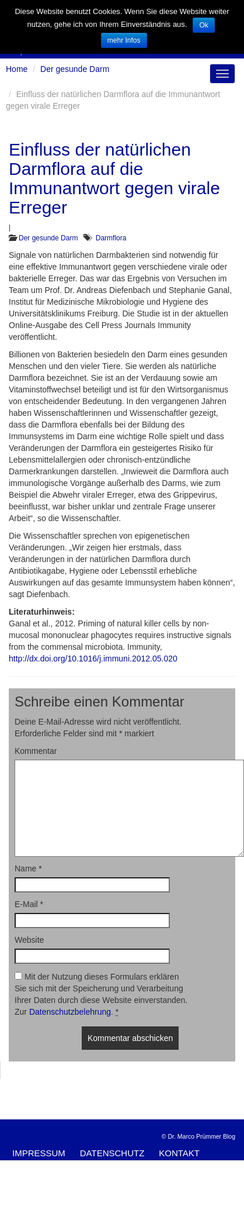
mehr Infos (124, 40)
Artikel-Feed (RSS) (56, 1165)
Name (28, 868)
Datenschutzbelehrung (70, 1011)
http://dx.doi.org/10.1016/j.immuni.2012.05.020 (93, 658)
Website (29, 940)
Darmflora (111, 238)
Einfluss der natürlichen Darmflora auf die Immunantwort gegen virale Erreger (114, 178)
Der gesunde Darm (48, 238)
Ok (203, 25)
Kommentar (36, 751)
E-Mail (29, 904)
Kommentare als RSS (166, 1165)
